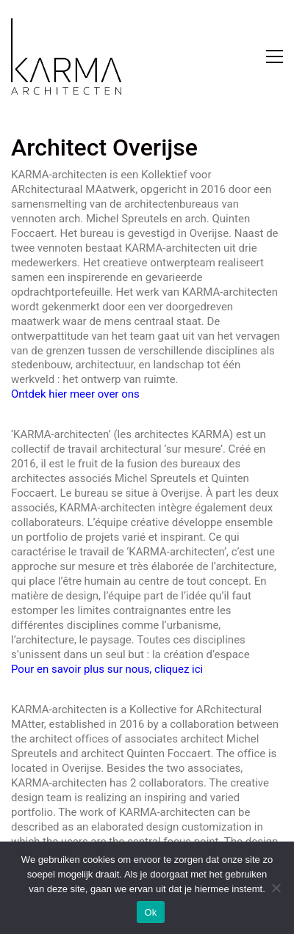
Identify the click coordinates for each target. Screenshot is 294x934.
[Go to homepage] (66, 56)
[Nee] (275, 887)
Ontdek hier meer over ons (75, 394)
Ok (150, 912)
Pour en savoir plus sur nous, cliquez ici (107, 669)
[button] (274, 56)
